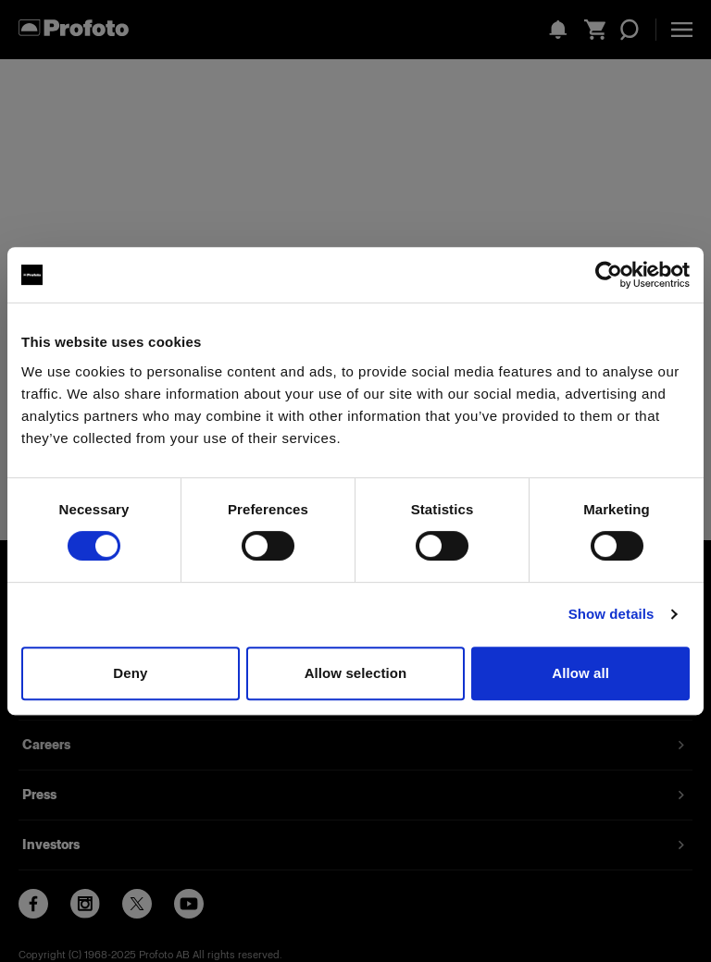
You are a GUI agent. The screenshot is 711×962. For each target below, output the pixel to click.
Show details (611, 614)
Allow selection (356, 673)
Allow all (580, 673)
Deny (130, 673)
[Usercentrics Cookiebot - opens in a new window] (609, 275)
